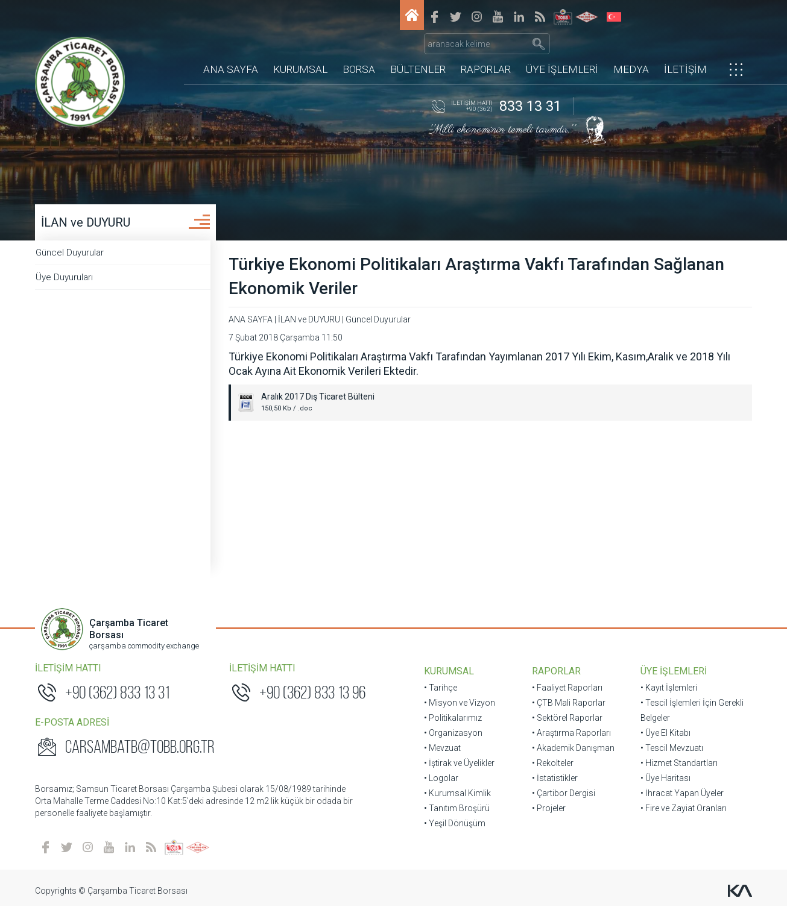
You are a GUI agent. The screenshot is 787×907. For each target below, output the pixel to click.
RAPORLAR (486, 51)
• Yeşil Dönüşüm (454, 824)
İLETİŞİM (685, 51)
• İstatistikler (555, 778)
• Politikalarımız (453, 718)
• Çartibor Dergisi (563, 794)
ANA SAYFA (230, 51)
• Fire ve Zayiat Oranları (683, 809)
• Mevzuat (442, 748)
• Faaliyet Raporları (567, 688)
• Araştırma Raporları (571, 733)
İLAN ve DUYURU (86, 223)
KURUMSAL (300, 51)
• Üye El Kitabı (665, 733)
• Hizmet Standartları (678, 763)
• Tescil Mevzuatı (671, 748)
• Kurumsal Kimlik (457, 794)
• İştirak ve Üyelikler (459, 763)
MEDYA (631, 51)
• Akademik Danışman (573, 748)
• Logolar (441, 778)
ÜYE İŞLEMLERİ (562, 51)
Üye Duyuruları (71, 277)
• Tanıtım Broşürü (457, 809)
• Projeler (549, 809)
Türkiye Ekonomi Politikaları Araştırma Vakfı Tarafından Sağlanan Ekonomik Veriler (483, 277)
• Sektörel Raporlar (567, 718)
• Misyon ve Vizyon (459, 703)
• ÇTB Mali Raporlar (568, 703)
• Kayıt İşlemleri (668, 688)
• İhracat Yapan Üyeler (681, 794)
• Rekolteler (553, 763)
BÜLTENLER (418, 51)
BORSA (359, 51)
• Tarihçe (440, 688)
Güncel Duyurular (76, 253)
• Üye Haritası (665, 778)
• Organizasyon (453, 733)
